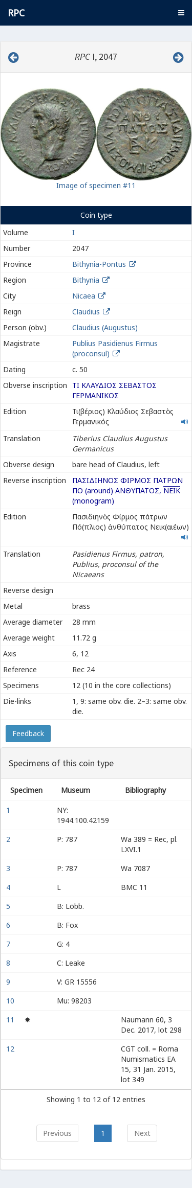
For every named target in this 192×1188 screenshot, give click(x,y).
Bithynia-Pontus (99, 264)
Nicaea (83, 296)
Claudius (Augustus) (105, 327)
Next (142, 1133)
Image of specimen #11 (96, 185)
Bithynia (85, 280)
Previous (57, 1133)
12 (11, 1049)
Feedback (28, 733)
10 (11, 1001)
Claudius (86, 311)
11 (11, 1019)
